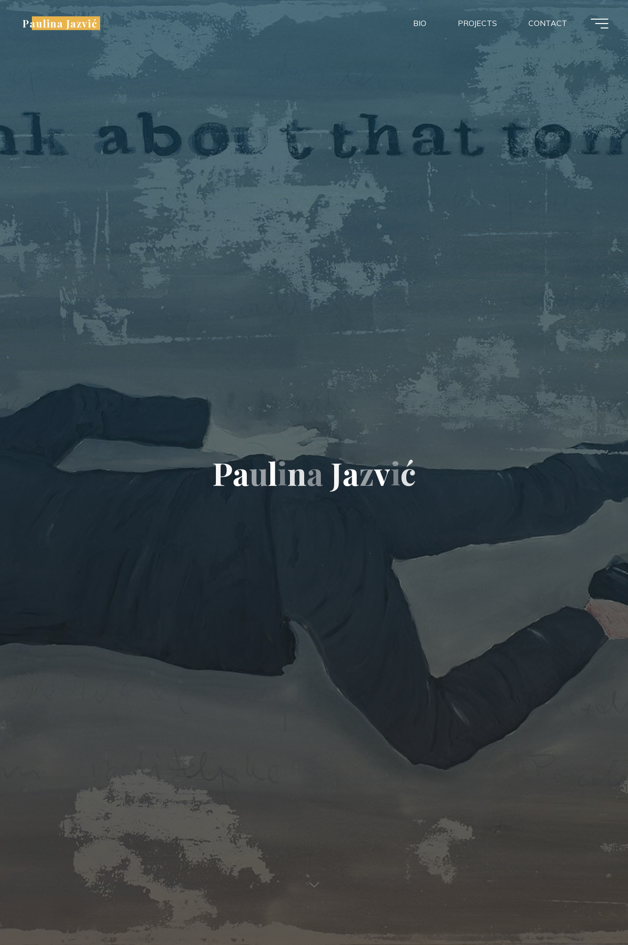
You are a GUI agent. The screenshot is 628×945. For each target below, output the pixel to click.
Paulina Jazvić (60, 23)
